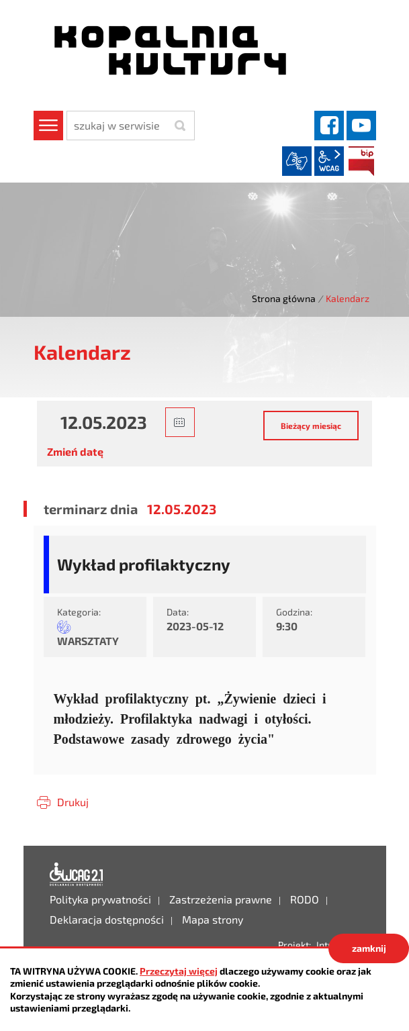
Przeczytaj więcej (179, 971)
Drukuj (73, 801)
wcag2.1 (329, 161)
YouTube (361, 125)
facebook (329, 125)
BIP (361, 161)
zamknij (369, 948)
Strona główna (284, 298)
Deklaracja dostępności (76, 874)
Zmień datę (75, 451)
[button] (180, 422)
